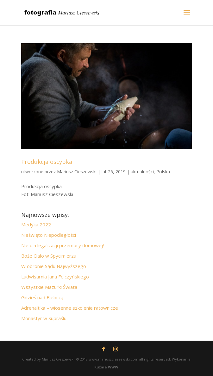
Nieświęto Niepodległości (48, 235)
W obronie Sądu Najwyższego (53, 266)
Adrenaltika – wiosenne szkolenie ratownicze (69, 308)
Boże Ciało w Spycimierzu (48, 256)
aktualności (142, 172)
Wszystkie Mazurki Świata (49, 287)
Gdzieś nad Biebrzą (42, 297)
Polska (163, 172)
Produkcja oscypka (46, 161)
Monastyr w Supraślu (43, 318)
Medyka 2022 (36, 224)
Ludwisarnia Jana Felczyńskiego (55, 276)
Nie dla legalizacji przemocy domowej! (62, 245)
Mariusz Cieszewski (77, 172)
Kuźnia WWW (106, 367)
